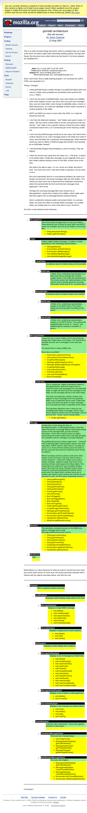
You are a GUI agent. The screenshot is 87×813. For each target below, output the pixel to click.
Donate (63, 797)
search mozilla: (50, 20)
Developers (70, 25)
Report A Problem (13, 72)
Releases (9, 64)
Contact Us (52, 797)
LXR (7, 91)
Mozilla (21, 22)
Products (41, 25)
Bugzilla (9, 79)
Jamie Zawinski (56, 37)
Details (56, 802)
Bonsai (8, 87)
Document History (58, 805)
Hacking (9, 49)
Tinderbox (9, 83)
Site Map (24, 797)
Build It (8, 56)
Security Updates (38, 797)
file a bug (76, 12)
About (80, 25)
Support (51, 25)
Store (60, 25)
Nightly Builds (11, 68)
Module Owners (12, 45)
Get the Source (12, 52)
